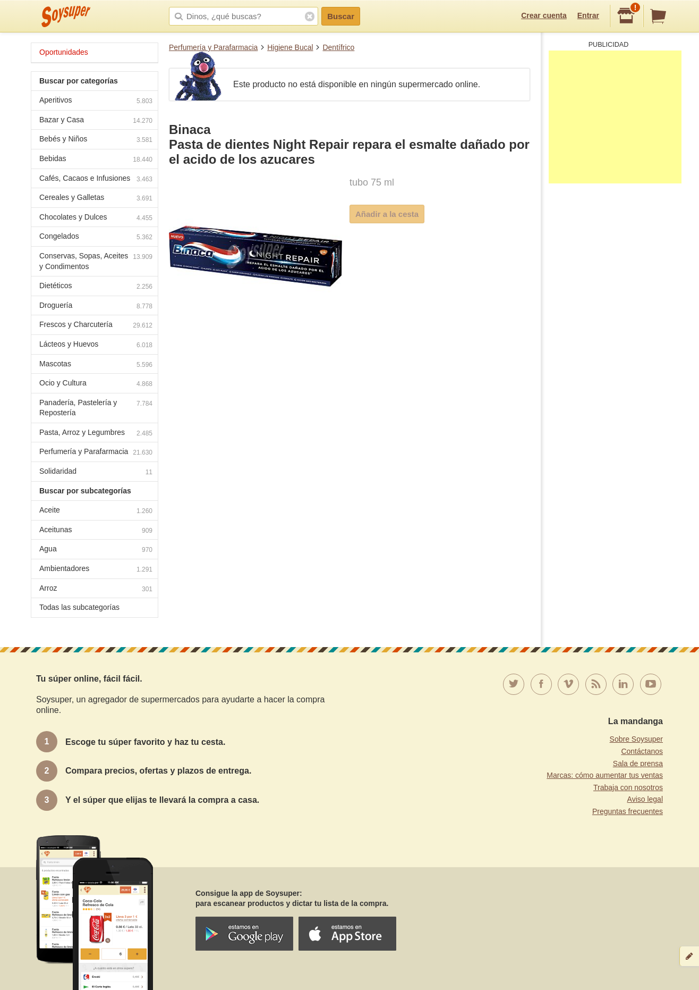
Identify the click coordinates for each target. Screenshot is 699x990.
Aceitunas (95, 530)
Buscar (340, 16)
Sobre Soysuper (636, 739)
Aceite (95, 511)
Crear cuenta (544, 15)
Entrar (588, 15)
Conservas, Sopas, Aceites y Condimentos (95, 261)
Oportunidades (63, 52)
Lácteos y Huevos (95, 345)
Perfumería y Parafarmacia (213, 47)
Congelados (95, 237)
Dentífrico (338, 47)
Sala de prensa (638, 763)
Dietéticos (95, 286)
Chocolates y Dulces (95, 218)
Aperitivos (95, 101)
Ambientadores (95, 569)
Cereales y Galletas (95, 198)
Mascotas (95, 365)
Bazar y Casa (95, 121)
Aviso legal (645, 799)
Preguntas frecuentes (627, 811)
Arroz (95, 589)
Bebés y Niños (95, 140)
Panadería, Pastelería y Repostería (95, 407)
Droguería (95, 306)
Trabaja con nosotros (628, 787)
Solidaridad (95, 472)
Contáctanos (642, 751)
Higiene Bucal (290, 47)
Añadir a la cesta (387, 214)
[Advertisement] (615, 117)
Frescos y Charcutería (95, 325)
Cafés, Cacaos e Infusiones (95, 179)
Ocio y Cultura (95, 384)
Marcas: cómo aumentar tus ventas (605, 775)
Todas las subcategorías (79, 607)
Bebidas (95, 159)
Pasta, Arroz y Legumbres (95, 433)
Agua (95, 550)
